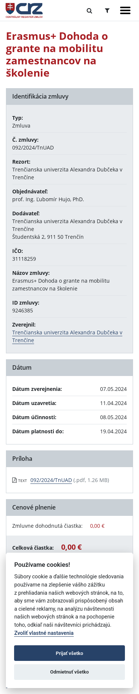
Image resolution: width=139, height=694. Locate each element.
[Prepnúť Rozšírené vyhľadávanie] (107, 10)
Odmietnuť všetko (69, 672)
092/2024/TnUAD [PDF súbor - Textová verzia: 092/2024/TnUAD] (51, 479)
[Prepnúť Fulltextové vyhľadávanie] (89, 10)
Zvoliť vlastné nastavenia (43, 633)
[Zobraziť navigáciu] (125, 10)
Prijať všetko (69, 653)
